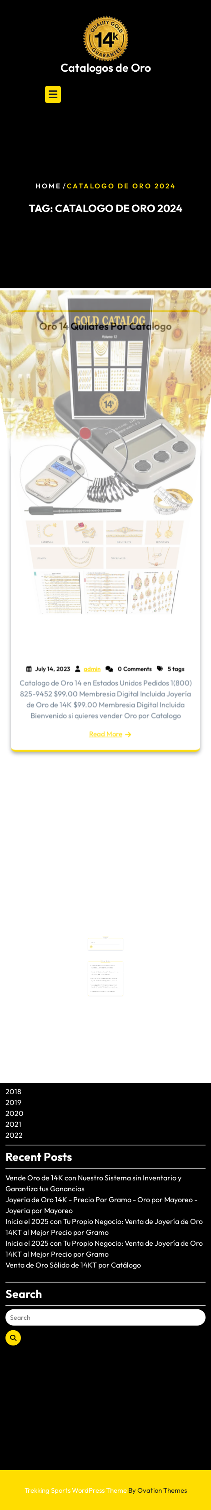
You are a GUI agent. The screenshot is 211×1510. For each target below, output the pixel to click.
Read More (105, 732)
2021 (13, 1060)
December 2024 (32, 962)
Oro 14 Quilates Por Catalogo (105, 328)
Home (48, 186)
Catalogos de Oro (105, 67)
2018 (13, 1027)
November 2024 (32, 973)
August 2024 (26, 984)
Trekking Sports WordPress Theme (106, 1490)
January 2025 (27, 952)
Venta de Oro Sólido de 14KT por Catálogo (73, 1200)
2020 (14, 1049)
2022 (14, 1071)
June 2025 (22, 941)
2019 (13, 1038)
